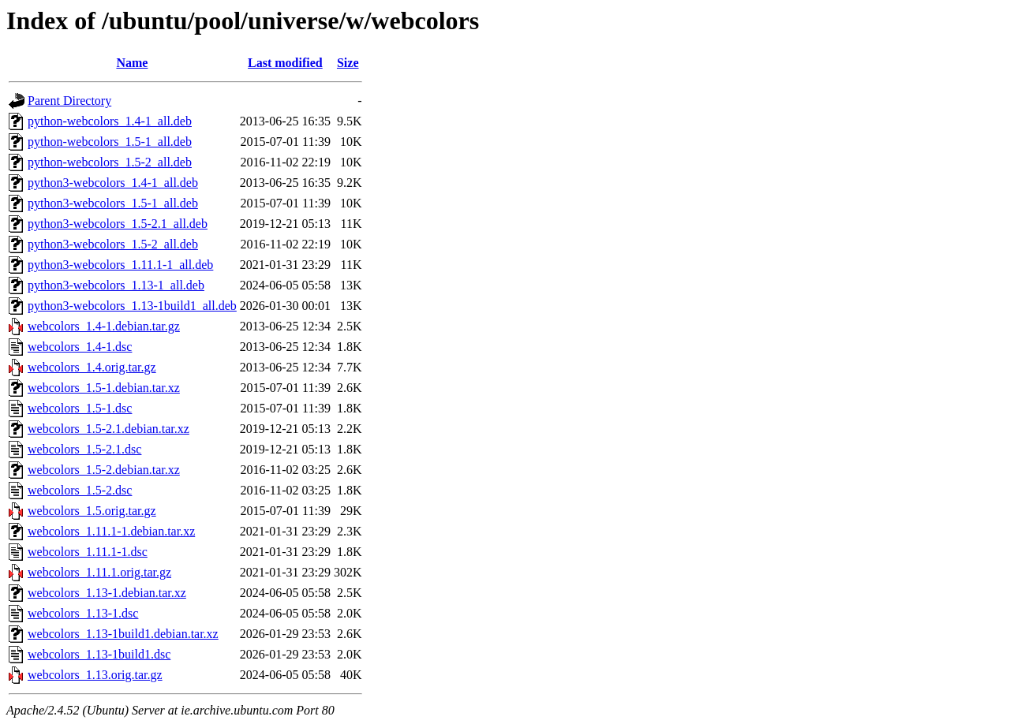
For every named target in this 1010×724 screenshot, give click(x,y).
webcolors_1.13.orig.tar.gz (95, 674)
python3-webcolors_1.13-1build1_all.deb (132, 305)
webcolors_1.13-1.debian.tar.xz (107, 592)
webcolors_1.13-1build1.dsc (99, 654)
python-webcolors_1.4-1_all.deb (110, 121)
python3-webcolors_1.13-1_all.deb (116, 285)
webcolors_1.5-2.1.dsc (84, 449)
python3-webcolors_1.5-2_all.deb (113, 244)
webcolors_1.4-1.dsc (80, 346)
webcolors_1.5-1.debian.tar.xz (104, 387)
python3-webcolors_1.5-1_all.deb (113, 203)
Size (348, 62)
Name (132, 62)
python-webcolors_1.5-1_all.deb (110, 141)
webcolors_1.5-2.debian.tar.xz (104, 469)
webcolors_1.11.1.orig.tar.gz (99, 572)
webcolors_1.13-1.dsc (83, 613)
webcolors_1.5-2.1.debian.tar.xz (108, 428)
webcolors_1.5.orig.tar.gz (92, 510)
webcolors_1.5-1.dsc (80, 408)
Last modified (285, 62)
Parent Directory (69, 100)
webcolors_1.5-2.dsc (80, 490)
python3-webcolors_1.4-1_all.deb (113, 182)
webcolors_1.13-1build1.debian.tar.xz (123, 633)
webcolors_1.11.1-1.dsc (88, 551)
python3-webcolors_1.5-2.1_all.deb (118, 223)
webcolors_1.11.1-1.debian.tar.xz (111, 531)
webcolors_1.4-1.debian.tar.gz (104, 326)
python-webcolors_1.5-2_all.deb (110, 162)
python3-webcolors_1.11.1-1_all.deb (120, 264)
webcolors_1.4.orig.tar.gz (92, 367)
